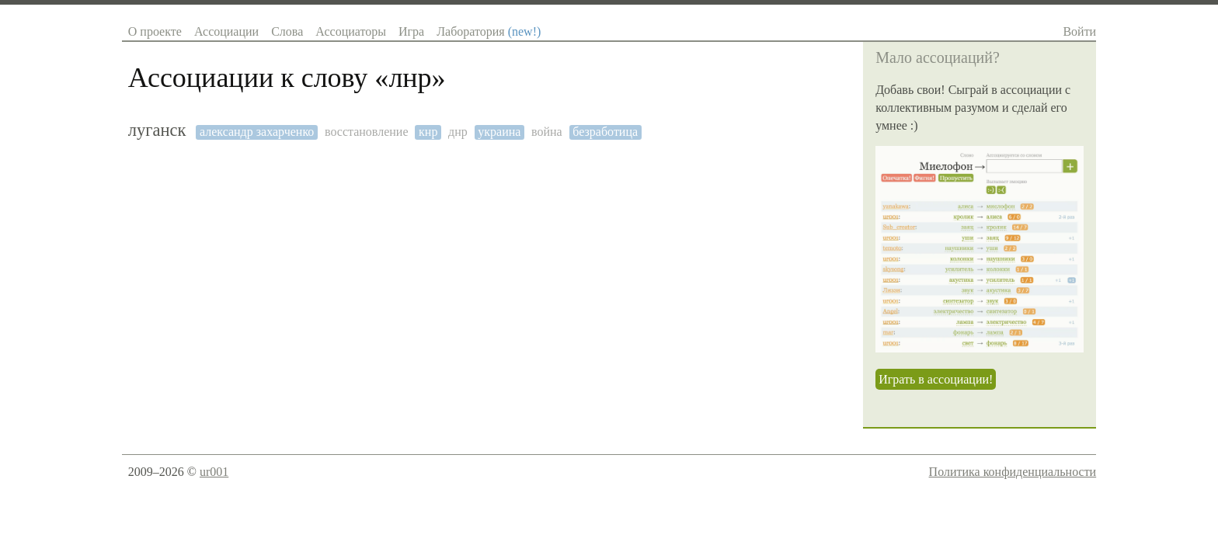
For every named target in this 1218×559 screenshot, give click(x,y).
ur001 (214, 471)
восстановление (367, 131)
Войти (1079, 31)
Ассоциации (226, 31)
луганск (157, 130)
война (546, 131)
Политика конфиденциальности (1013, 471)
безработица (605, 131)
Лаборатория (489, 31)
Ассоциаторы (350, 31)
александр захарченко (257, 131)
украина (499, 131)
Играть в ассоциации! (936, 379)
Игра (411, 31)
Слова (287, 31)
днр (458, 131)
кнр (428, 131)
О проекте (155, 31)
